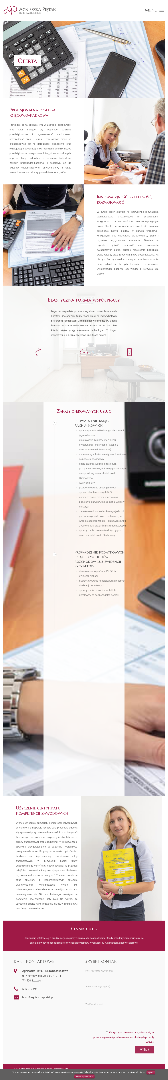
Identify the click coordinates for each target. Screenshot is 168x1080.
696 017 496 (29, 989)
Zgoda (150, 1072)
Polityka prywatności (84, 1076)
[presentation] (130, 1024)
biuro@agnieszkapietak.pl (37, 997)
